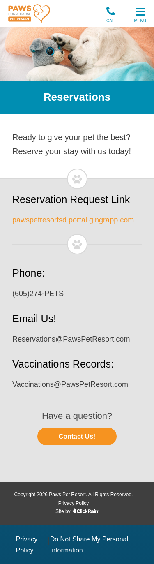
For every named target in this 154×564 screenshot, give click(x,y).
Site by (77, 511)
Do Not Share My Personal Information (89, 545)
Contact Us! (77, 436)
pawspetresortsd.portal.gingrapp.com (73, 220)
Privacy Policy (73, 503)
